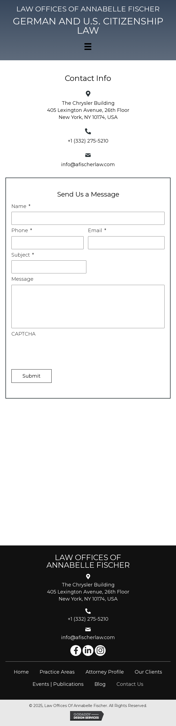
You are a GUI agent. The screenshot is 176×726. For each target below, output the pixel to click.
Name (20, 206)
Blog (100, 684)
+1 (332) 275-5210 (88, 141)
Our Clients (148, 672)
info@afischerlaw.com (88, 165)
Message (22, 279)
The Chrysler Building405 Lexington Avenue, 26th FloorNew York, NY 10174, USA (88, 592)
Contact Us (130, 684)
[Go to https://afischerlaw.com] (88, 8)
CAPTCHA (23, 334)
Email (97, 230)
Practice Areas (57, 672)
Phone (21, 230)
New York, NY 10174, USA (88, 117)
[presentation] (52, 350)
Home (21, 672)
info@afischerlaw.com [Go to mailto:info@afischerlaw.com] (88, 637)
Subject (22, 255)
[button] (75, 650)
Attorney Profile (105, 672)
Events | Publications (58, 684)
